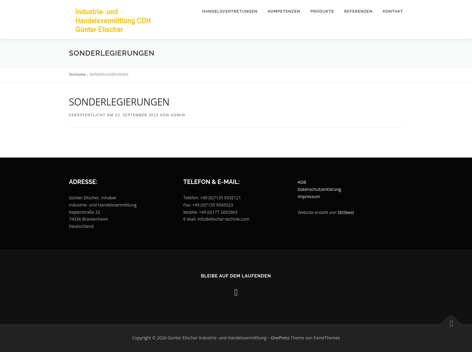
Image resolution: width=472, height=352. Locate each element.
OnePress (280, 338)
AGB (302, 182)
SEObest (346, 212)
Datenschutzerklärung (319, 189)
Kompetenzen (284, 11)
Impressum (309, 196)
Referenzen (358, 11)
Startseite (77, 74)
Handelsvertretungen (229, 11)
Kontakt (393, 11)
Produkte (322, 11)
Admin (178, 115)
